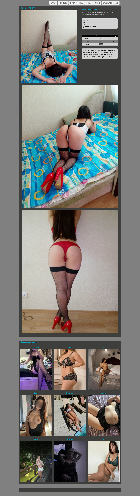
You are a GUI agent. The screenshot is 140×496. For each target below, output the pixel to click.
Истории (97, 3)
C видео (88, 3)
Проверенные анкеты (76, 3)
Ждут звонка (63, 3)
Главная (53, 3)
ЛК (117, 3)
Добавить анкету (108, 3)
